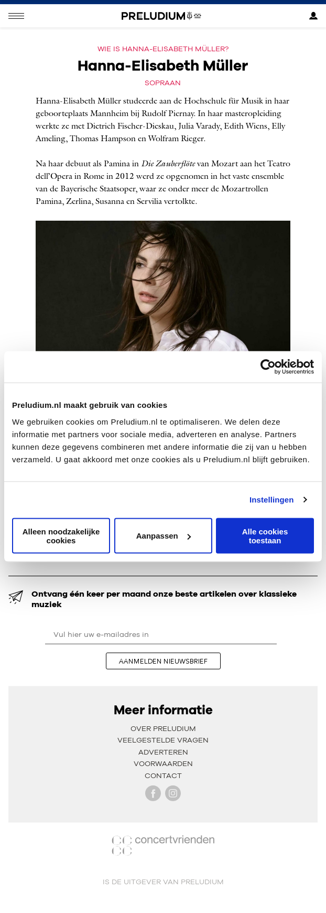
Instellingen (271, 499)
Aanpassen (163, 535)
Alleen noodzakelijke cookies (61, 535)
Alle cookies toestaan (265, 535)
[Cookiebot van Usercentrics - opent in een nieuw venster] (268, 367)
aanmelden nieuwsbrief (163, 661)
